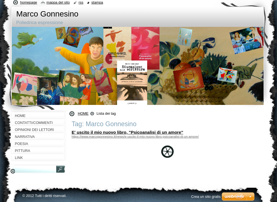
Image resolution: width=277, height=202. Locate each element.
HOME (83, 113)
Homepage (28, 2)
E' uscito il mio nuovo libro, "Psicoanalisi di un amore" (127, 132)
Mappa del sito (58, 2)
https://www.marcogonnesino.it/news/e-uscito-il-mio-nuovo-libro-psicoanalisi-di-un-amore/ (135, 136)
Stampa (97, 2)
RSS (81, 2)
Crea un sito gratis (206, 196)
